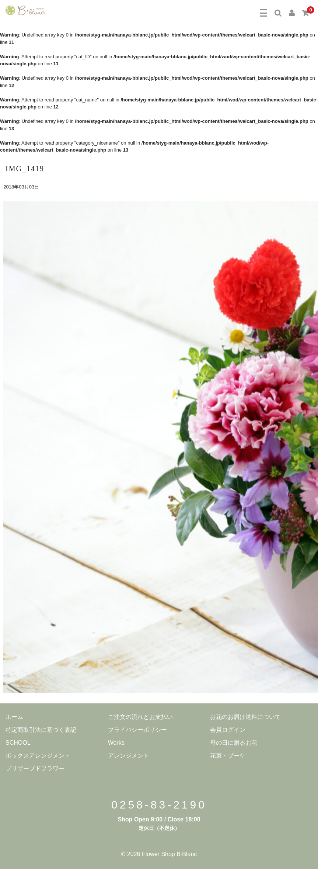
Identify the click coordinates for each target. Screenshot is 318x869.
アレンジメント (128, 755)
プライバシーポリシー (137, 730)
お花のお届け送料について (245, 717)
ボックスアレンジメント (38, 755)
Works (116, 743)
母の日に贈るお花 (233, 743)
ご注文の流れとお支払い (140, 717)
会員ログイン (227, 730)
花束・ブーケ (227, 755)
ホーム (14, 717)
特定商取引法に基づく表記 (41, 730)
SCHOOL (18, 743)
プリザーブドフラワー (35, 768)
